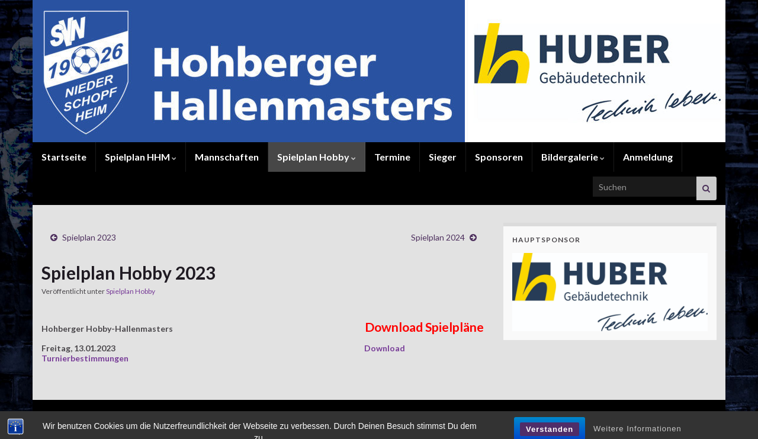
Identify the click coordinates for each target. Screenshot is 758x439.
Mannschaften (227, 156)
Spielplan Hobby (316, 156)
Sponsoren (499, 156)
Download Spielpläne (424, 327)
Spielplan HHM (140, 156)
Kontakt (591, 414)
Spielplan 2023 (89, 237)
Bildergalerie (573, 156)
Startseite (63, 156)
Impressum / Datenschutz (669, 414)
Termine (392, 156)
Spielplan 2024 (438, 237)
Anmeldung (648, 156)
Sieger (443, 156)
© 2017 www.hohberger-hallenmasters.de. (109, 413)
